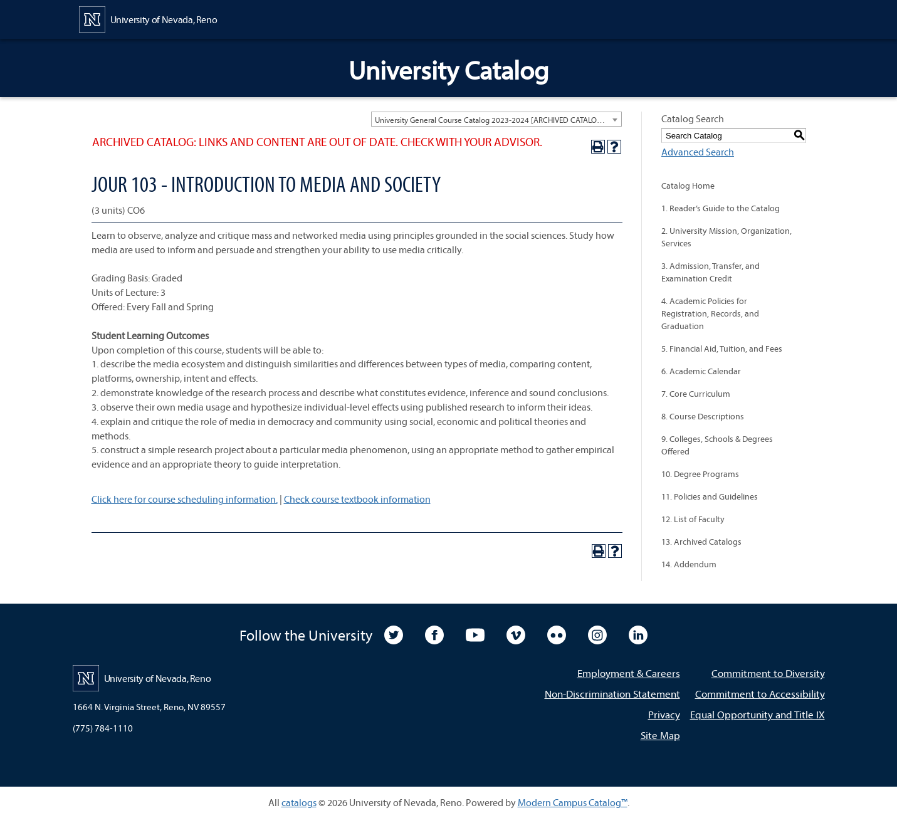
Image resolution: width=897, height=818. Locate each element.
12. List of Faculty (693, 519)
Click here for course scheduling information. (185, 499)
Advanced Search (697, 151)
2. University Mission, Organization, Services (726, 237)
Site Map (660, 735)
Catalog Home (688, 185)
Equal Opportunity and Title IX (757, 714)
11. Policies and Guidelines (709, 496)
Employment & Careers (628, 672)
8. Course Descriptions (702, 416)
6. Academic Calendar (701, 371)
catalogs (299, 802)
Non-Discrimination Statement (612, 693)
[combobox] (496, 119)
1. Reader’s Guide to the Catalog (720, 208)
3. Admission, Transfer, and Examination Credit (710, 272)
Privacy (664, 714)
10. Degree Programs (700, 474)
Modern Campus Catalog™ (572, 802)
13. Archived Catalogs (701, 541)
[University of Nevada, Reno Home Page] (148, 18)
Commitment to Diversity (768, 672)
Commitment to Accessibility (760, 693)
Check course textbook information (357, 499)
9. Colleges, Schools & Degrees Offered (717, 445)
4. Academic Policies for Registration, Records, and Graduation (710, 313)
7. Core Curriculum (695, 393)
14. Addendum (688, 564)
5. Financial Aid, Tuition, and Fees (721, 348)
